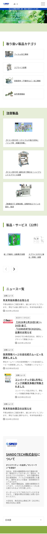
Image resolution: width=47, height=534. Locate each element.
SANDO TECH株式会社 (21, 454)
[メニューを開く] (43, 4)
